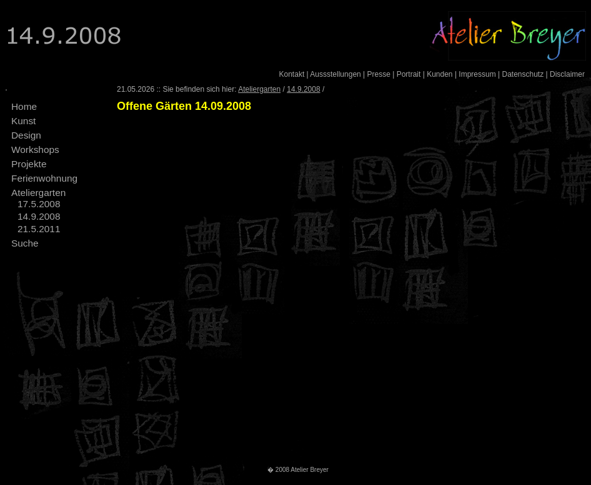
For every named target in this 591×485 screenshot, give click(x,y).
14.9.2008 (38, 216)
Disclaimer (567, 74)
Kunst (23, 120)
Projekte (28, 164)
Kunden (439, 74)
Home (24, 106)
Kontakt (292, 74)
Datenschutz (523, 74)
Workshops (35, 149)
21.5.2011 (38, 228)
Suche (25, 243)
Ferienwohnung (44, 178)
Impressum (477, 74)
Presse (378, 74)
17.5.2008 (38, 203)
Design (26, 135)
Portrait (409, 74)
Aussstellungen (335, 74)
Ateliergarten (38, 192)
